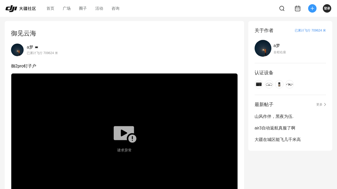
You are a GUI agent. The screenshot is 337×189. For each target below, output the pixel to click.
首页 (50, 8)
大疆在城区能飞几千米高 (278, 139)
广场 (67, 8)
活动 (99, 8)
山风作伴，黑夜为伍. (274, 116)
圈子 (83, 8)
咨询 (115, 8)
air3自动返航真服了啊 (275, 128)
